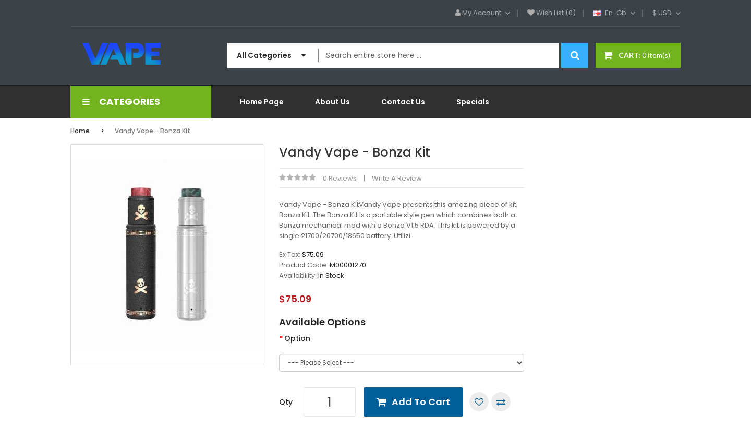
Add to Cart (421, 401)
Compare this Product (501, 401)
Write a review (397, 178)
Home (80, 130)
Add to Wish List (479, 401)
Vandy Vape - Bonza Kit (152, 130)
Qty (286, 402)
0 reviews (340, 178)
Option (297, 338)
